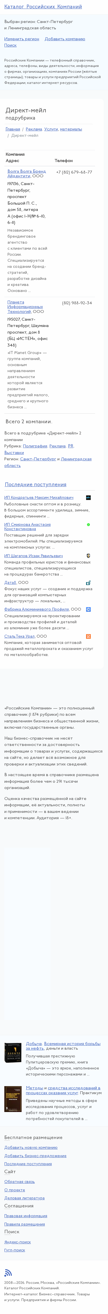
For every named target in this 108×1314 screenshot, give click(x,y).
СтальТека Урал (19, 636)
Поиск (10, 45)
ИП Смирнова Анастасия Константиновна (27, 527)
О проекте (14, 1190)
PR (70, 446)
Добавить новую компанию (31, 1148)
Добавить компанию (65, 39)
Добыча (34, 1044)
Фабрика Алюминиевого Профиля (36, 609)
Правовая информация (25, 1216)
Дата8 (10, 583)
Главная (12, 129)
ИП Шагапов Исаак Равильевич (33, 556)
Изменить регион (21, 39)
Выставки (14, 453)
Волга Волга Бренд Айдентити (26, 174)
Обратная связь (19, 1182)
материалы (71, 129)
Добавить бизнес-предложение (35, 1156)
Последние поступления (28, 1164)
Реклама (34, 129)
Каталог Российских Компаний (43, 7)
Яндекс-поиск (17, 1242)
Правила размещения (24, 1224)
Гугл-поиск (14, 1250)
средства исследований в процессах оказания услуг (63, 1090)
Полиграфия (35, 446)
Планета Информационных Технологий (25, 307)
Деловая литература (24, 1198)
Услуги (51, 129)
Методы (34, 1088)
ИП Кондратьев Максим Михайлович (38, 498)
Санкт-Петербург (38, 459)
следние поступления (36, 485)
